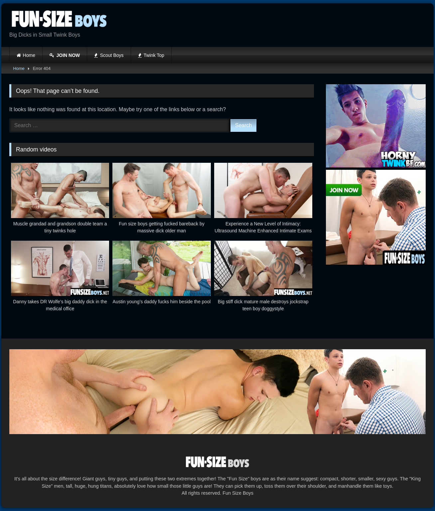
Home (29, 55)
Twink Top (151, 55)
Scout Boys (108, 55)
